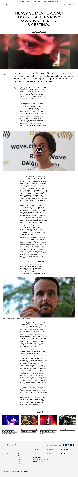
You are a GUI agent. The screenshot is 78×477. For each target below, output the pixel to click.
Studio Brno (20, 453)
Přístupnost (26, 471)
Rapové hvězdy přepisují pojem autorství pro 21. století (48, 431)
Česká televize (22, 1)
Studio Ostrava (21, 455)
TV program (44, 1)
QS (60, 427)
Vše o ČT (57, 1)
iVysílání (38, 1)
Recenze (38, 31)
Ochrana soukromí (18, 471)
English (12, 471)
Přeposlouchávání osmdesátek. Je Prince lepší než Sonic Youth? (9, 431)
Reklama (20, 451)
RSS (73, 471)
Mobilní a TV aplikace (8, 463)
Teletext (5, 455)
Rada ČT (19, 457)
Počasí (5, 459)
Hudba (33, 31)
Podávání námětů (21, 461)
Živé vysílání (6, 451)
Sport (34, 1)
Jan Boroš (44, 31)
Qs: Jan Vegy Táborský (67, 430)
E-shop (5, 461)
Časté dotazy (20, 463)
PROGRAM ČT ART (60, 4)
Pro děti (49, 1)
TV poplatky (6, 453)
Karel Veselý (5, 73)
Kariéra (19, 459)
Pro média (20, 449)
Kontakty (20, 465)
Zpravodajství (29, 1)
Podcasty (6, 457)
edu (53, 1)
